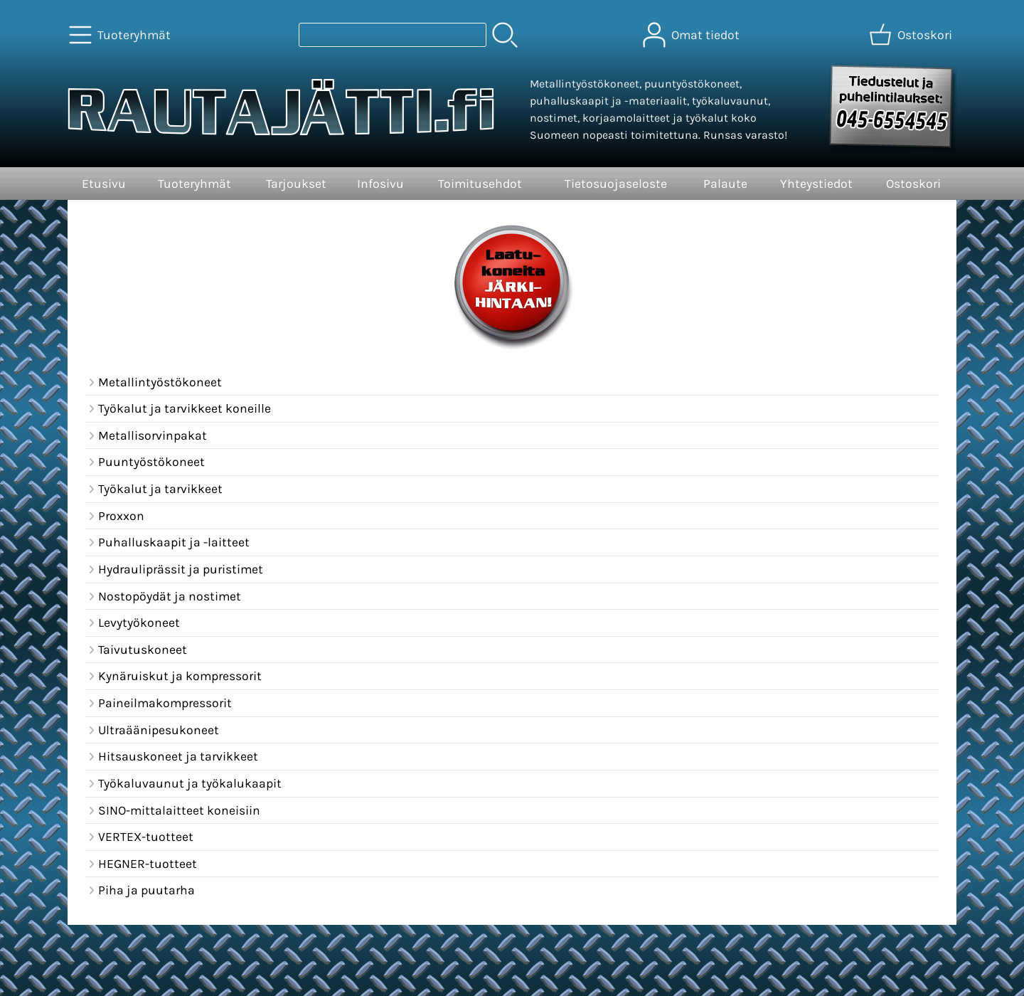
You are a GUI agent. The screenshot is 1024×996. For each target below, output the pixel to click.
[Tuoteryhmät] (121, 35)
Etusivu (104, 183)
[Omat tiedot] (692, 35)
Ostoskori (913, 183)
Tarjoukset (296, 183)
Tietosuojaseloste (616, 183)
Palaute (725, 183)
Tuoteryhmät (194, 183)
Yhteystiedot (816, 183)
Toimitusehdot (480, 183)
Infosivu (380, 183)
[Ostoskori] (912, 35)
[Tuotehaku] (392, 35)
